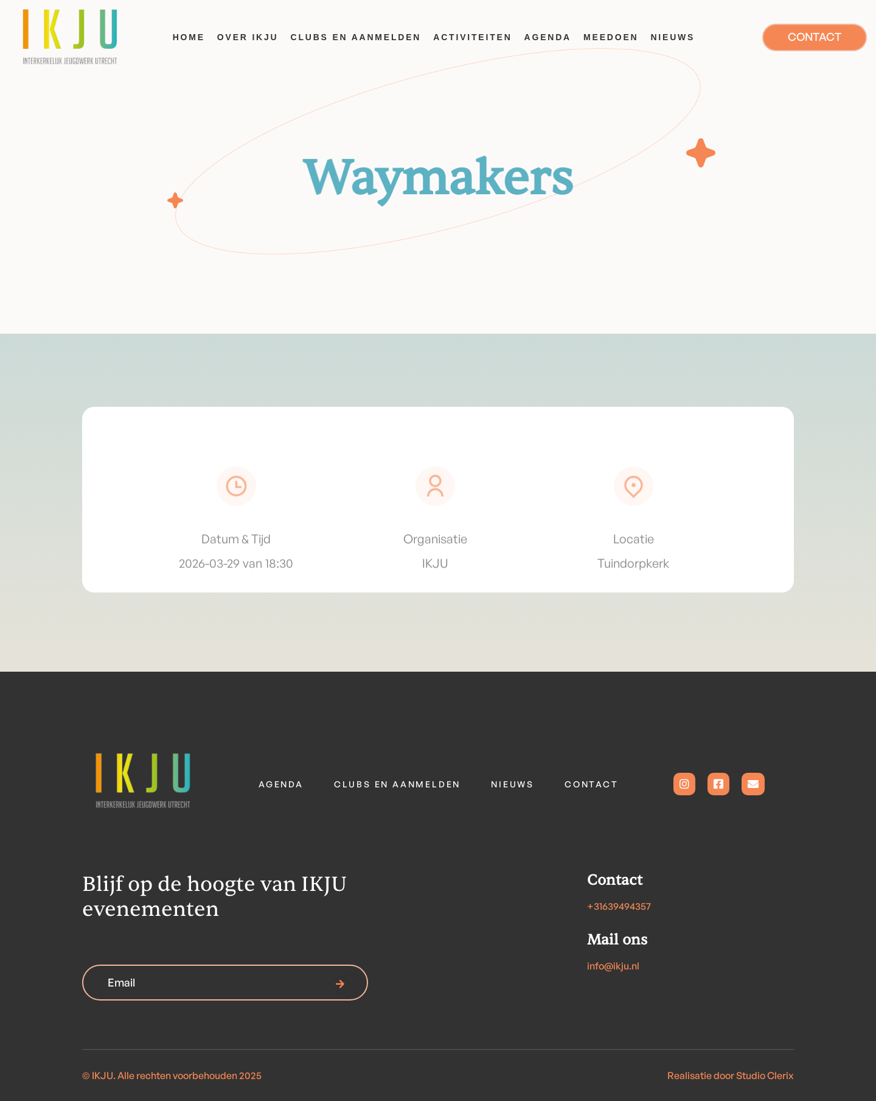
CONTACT (814, 36)
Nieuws (512, 784)
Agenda (281, 784)
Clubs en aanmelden (397, 784)
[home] (82, 37)
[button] (248, 37)
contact (592, 784)
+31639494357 (619, 906)
